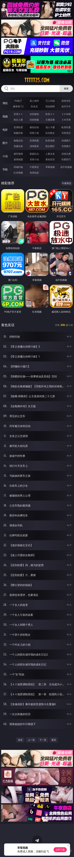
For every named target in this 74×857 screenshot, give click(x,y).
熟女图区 (50, 146)
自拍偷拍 (34, 114)
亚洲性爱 (18, 127)
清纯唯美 (34, 146)
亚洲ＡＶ (18, 114)
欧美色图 (50, 140)
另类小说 (34, 159)
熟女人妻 (18, 119)
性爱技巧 (66, 159)
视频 (5, 116)
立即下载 (60, 849)
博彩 (5, 103)
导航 (5, 169)
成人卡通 (50, 127)
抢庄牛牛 (66, 106)
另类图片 (66, 146)
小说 (5, 156)
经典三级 (34, 132)
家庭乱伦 (34, 153)
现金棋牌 (50, 106)
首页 (20, 739)
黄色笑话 (50, 159)
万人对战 (50, 100)
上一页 (31, 739)
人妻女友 (50, 153)
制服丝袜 (18, 132)
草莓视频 (50, 167)
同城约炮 (18, 167)
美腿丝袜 (18, 146)
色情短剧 (34, 172)
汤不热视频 (66, 167)
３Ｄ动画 (66, 114)
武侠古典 (66, 153)
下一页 (42, 739)
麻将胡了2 (18, 106)
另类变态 (66, 132)
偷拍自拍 (34, 127)
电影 (5, 129)
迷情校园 (18, 159)
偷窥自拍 (18, 140)
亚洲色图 (34, 140)
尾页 (53, 739)
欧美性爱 (66, 127)
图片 (5, 143)
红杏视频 (18, 172)
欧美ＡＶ (50, 114)
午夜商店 (34, 167)
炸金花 (34, 106)
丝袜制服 (34, 119)
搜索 (66, 88)
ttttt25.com (36, 80)
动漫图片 (66, 140)
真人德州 (34, 100)
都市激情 (18, 153)
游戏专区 (66, 100)
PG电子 (18, 100)
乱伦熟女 (50, 132)
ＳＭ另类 (66, 119)
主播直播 (50, 119)
